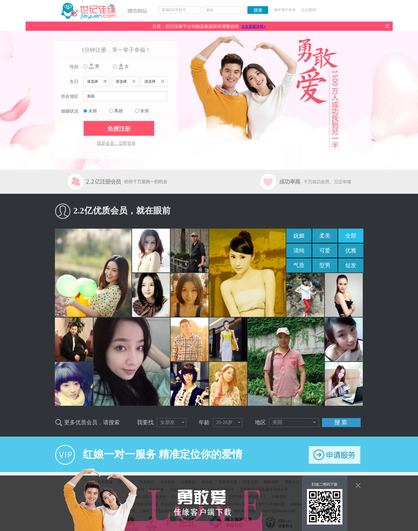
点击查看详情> (253, 26)
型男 (324, 265)
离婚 (118, 111)
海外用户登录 (285, 10)
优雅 (350, 250)
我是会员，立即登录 (116, 143)
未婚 (92, 111)
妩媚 (298, 236)
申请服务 (334, 455)
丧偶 (144, 111)
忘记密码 (308, 10)
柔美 (324, 236)
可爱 (324, 250)
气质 (298, 265)
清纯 (298, 250)
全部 (350, 236)
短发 (350, 265)
